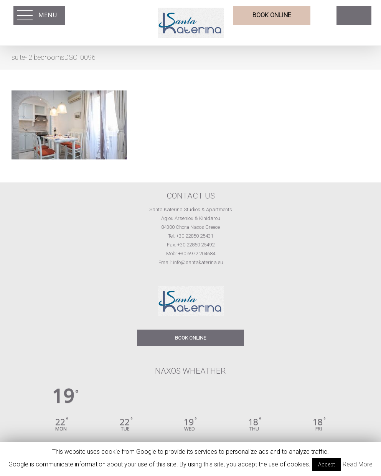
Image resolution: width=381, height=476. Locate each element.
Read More (358, 464)
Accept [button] (326, 464)
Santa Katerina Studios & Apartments (190, 209)
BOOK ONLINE (190, 338)
